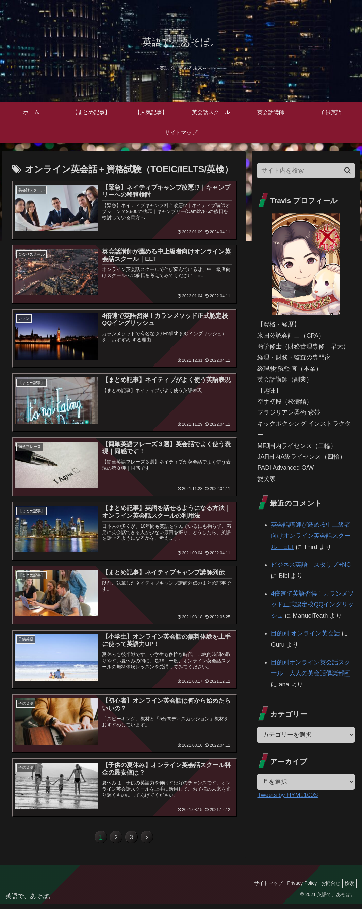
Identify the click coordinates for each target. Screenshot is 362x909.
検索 (348, 887)
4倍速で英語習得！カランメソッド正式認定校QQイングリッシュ (312, 604)
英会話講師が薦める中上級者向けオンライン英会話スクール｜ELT (310, 535)
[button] (347, 170)
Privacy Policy (295, 887)
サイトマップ (259, 887)
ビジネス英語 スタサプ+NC (311, 564)
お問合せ (326, 887)
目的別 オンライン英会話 (305, 633)
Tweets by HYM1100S (287, 795)
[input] (305, 170)
